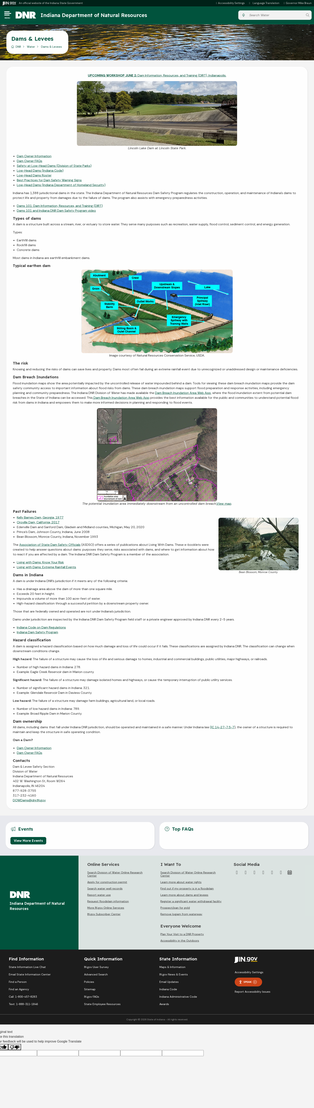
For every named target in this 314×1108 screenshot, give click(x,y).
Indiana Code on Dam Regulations (41, 629)
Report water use (99, 896)
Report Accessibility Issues (252, 993)
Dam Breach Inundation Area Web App (183, 394)
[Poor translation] (14, 1048)
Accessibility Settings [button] (249, 973)
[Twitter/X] (246, 874)
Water (31, 48)
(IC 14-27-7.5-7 (222, 728)
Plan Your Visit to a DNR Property (182, 935)
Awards (164, 1005)
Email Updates (169, 983)
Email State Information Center (30, 976)
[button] (230, 3)
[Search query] (275, 16)
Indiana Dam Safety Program (37, 634)
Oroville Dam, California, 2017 (38, 524)
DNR (18, 48)
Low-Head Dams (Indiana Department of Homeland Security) (61, 186)
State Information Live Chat (27, 968)
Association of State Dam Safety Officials (50, 546)
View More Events (28, 842)
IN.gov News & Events (173, 976)
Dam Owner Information (34, 157)
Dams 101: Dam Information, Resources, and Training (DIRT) (60, 207)
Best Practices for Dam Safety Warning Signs (49, 181)
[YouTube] (263, 874)
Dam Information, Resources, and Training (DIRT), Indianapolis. (157, 77)
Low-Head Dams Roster (34, 176)
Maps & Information (172, 968)
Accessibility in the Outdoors (179, 942)
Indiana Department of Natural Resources (97, 16)
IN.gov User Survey (96, 968)
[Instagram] (254, 874)
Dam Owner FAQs (29, 162)
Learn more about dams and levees (184, 896)
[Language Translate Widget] (264, 3)
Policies (89, 983)
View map (223, 505)
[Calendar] (290, 874)
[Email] (281, 874)
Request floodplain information (108, 903)
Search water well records (105, 890)
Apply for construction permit (107, 883)
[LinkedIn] (272, 874)
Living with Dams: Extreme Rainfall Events (46, 568)
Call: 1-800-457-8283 (23, 998)
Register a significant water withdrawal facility (190, 903)
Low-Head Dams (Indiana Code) (40, 172)
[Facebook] (237, 874)
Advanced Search (96, 976)
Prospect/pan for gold (175, 909)
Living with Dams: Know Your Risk (40, 564)
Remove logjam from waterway (181, 915)
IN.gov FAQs (91, 998)
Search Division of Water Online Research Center (115, 875)
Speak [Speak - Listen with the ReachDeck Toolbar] (248, 983)
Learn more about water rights (180, 883)
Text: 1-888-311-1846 (23, 1005)
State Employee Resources (102, 1005)
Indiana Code (168, 990)
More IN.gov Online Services (105, 909)
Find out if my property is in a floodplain (187, 890)
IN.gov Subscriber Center (104, 915)
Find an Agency (19, 990)
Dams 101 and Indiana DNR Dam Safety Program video (56, 212)
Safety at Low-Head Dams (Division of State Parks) (54, 167)
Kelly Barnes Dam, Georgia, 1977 (40, 519)
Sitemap (90, 990)
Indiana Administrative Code (178, 998)
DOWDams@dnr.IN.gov (29, 802)
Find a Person (18, 983)
